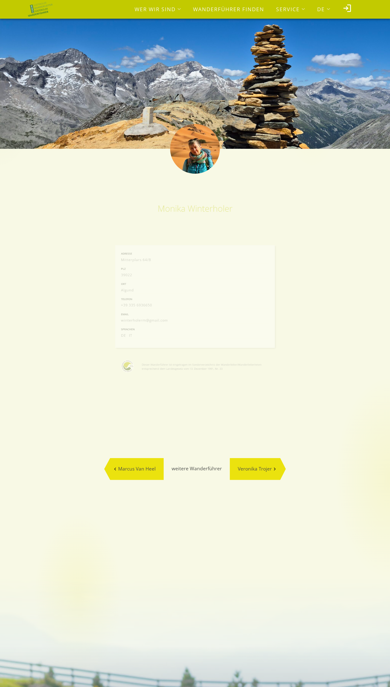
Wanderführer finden (228, 9)
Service (288, 9)
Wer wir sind (155, 9)
